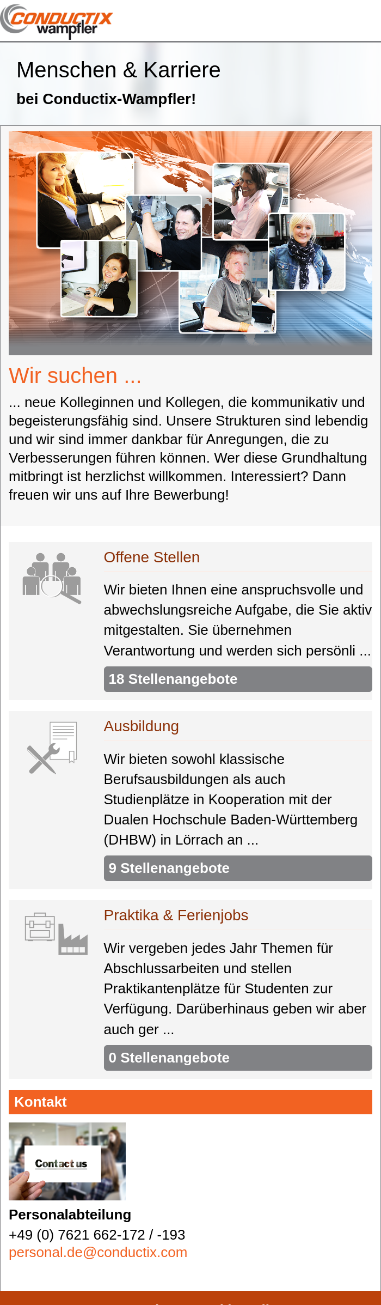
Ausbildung (142, 726)
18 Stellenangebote (173, 679)
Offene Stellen (152, 556)
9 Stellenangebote (169, 868)
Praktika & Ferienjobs (176, 915)
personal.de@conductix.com (98, 1252)
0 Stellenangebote (169, 1057)
